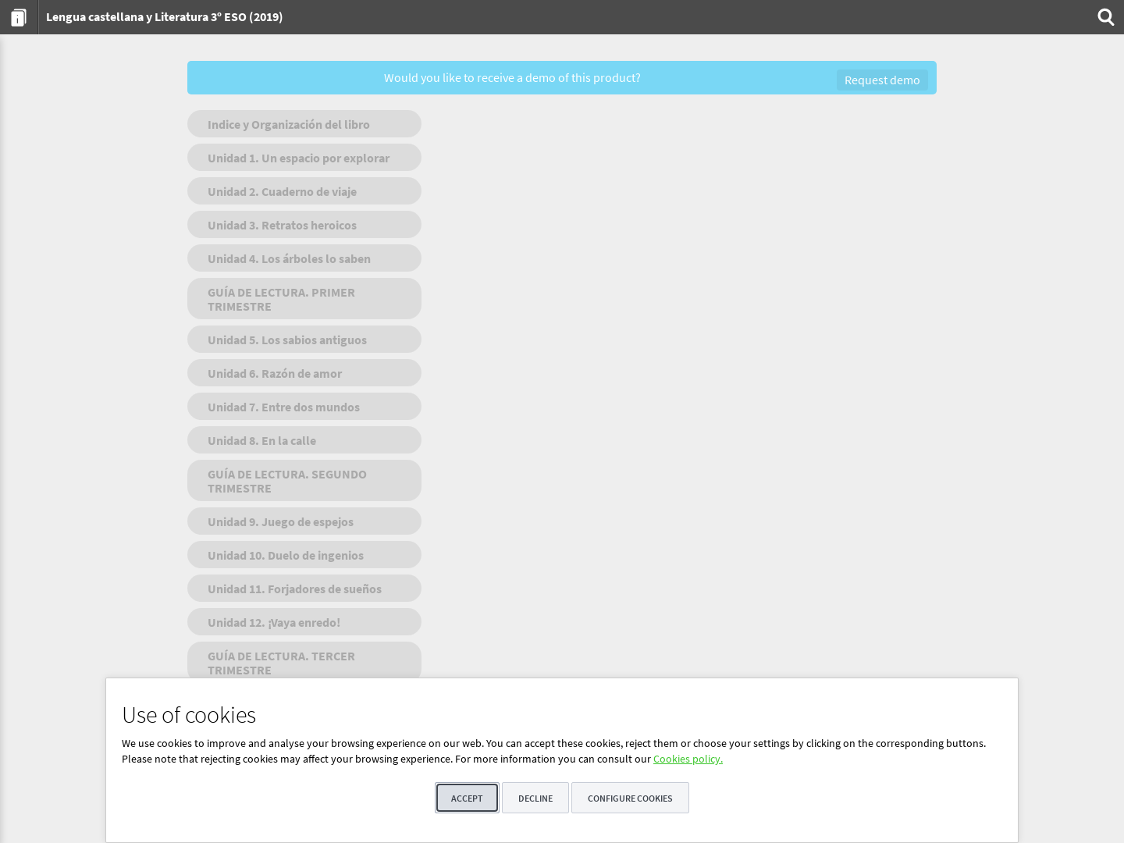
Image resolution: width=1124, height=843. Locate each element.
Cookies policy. (688, 759)
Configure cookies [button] (630, 798)
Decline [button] (535, 798)
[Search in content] (1104, 17)
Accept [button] (467, 798)
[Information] (19, 17)
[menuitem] (19, 17)
